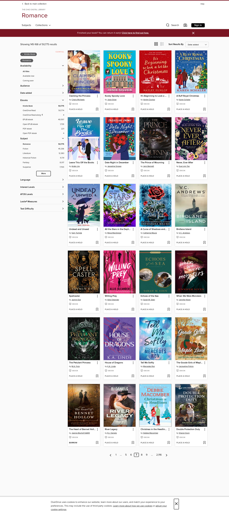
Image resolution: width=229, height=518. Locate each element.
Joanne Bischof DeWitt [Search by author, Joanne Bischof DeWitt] (81, 433)
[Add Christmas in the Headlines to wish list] (168, 443)
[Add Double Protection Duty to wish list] (204, 443)
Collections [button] (43, 25)
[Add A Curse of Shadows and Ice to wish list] (168, 243)
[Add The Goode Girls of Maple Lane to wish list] (204, 376)
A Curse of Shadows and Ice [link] (154, 229)
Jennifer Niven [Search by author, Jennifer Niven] (185, 300)
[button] (172, 26)
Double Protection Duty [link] (188, 429)
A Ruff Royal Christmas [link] (187, 96)
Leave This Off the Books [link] (81, 162)
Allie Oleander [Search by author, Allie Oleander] (113, 300)
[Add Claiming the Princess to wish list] (97, 109)
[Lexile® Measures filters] (42, 201)
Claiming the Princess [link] (79, 96)
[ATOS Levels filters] (42, 194)
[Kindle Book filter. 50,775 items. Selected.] (43, 106)
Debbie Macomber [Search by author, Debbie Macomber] (150, 433)
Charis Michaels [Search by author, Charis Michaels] (78, 100)
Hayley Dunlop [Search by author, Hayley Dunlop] (149, 100)
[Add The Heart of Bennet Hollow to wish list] (97, 443)
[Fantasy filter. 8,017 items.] (43, 162)
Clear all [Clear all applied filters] (59, 52)
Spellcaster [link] (74, 296)
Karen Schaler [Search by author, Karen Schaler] (184, 100)
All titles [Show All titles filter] (26, 71)
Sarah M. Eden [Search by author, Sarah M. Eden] (149, 300)
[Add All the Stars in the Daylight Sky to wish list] (133, 243)
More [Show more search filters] (43, 173)
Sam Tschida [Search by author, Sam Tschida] (77, 233)
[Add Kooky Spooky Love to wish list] (133, 109)
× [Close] (176, 504)
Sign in (198, 25)
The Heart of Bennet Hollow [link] (82, 429)
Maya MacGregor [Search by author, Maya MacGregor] (114, 233)
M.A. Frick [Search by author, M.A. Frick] (76, 366)
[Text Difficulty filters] (42, 208)
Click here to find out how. (135, 32)
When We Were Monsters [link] (188, 296)
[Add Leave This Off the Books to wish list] (97, 176)
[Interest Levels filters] (42, 187)
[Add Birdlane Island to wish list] (204, 243)
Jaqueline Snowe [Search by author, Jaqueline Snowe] (114, 166)
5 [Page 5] (126, 454)
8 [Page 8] (141, 454)
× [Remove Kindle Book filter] (22, 54)
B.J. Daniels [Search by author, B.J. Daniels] (112, 433)
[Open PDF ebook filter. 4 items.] (43, 133)
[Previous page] (110, 455)
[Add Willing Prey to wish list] (133, 309)
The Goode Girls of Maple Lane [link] (189, 362)
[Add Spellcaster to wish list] (97, 309)
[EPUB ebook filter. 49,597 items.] (43, 119)
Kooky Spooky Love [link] (115, 96)
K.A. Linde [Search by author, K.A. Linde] (111, 366)
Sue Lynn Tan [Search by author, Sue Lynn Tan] (184, 166)
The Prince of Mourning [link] (152, 162)
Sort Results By (176, 44)
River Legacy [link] (111, 429)
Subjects (26, 25)
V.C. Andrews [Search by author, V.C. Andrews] (184, 233)
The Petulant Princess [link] (80, 362)
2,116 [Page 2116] (159, 454)
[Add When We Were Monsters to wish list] (204, 309)
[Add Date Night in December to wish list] (133, 176)
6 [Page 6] (131, 454)
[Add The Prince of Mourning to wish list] (168, 176)
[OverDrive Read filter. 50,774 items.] (43, 110)
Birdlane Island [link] (183, 229)
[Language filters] (42, 180)
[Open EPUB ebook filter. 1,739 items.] (43, 124)
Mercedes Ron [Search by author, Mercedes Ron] (149, 366)
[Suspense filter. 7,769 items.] (43, 167)
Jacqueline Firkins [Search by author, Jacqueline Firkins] (186, 366)
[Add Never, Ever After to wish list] (204, 176)
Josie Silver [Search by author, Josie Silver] (112, 100)
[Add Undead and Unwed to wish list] (97, 243)
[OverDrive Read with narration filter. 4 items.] (43, 115)
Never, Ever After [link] (184, 162)
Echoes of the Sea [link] (149, 296)
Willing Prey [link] (111, 296)
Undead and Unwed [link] (79, 229)
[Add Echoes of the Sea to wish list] (168, 309)
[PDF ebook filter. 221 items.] (43, 128)
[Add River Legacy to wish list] (133, 443)
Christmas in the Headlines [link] (154, 429)
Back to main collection (34, 4)
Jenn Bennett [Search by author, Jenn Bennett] (148, 166)
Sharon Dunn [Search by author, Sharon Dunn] (184, 433)
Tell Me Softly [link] (147, 362)
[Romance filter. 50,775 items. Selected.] (43, 144)
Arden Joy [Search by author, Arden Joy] (76, 166)
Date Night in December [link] (117, 162)
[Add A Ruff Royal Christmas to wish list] (204, 109)
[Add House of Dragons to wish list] (133, 376)
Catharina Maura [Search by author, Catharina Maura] (150, 233)
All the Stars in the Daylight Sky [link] (118, 229)
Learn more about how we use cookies (132, 505)
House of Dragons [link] (114, 362)
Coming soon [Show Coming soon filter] (28, 81)
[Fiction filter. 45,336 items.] (43, 148)
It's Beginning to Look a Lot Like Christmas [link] (154, 96)
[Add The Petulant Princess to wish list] (97, 376)
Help (202, 4)
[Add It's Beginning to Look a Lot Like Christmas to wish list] (168, 109)
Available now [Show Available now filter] (28, 76)
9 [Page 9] (147, 454)
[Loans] (185, 26)
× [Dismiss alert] (193, 33)
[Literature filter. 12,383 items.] (43, 153)
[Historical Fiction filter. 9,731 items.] (43, 157)
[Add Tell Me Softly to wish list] (168, 376)
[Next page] (166, 455)
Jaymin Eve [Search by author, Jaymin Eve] (76, 300)
